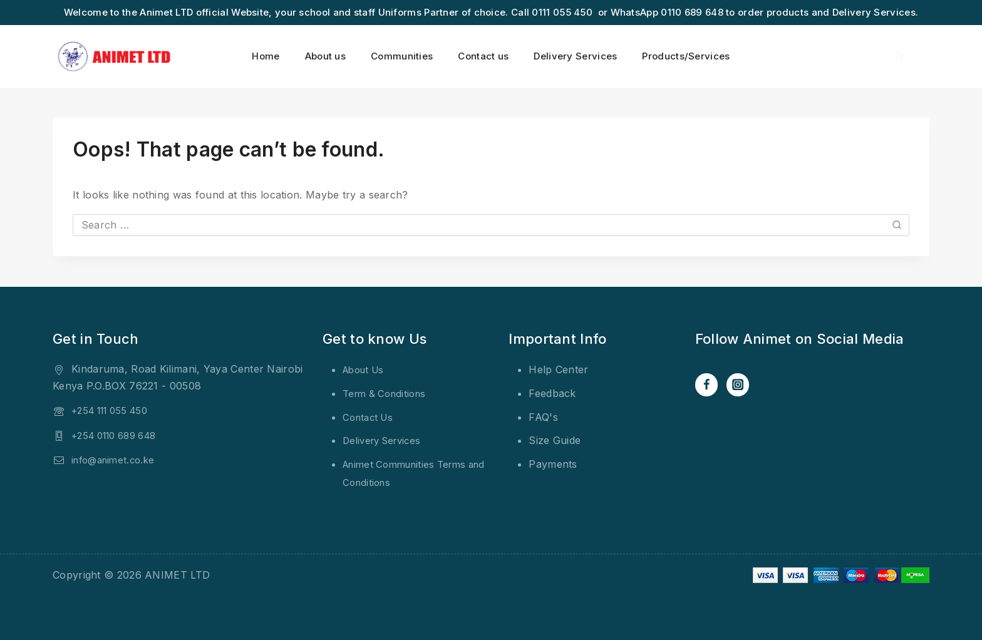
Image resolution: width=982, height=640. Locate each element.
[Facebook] (707, 385)
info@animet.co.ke (116, 459)
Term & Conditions (388, 393)
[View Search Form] (899, 56)
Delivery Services (575, 56)
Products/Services (686, 56)
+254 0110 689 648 (119, 435)
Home (265, 56)
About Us (366, 369)
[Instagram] (740, 385)
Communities (402, 56)
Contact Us (370, 417)
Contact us (483, 56)
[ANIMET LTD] (115, 56)
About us (325, 56)
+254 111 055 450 (114, 410)
